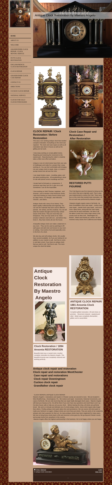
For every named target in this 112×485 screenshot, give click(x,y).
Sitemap (43, 470)
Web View (98, 472)
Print (37, 470)
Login (100, 470)
